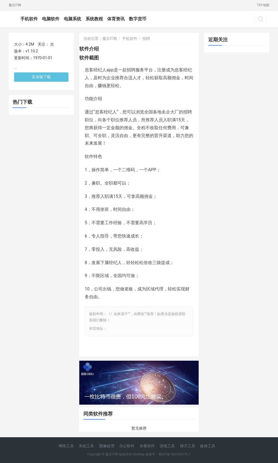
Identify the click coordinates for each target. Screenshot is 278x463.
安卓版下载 (41, 77)
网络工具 (66, 446)
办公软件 (126, 446)
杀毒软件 (147, 446)
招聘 (146, 38)
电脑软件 (50, 18)
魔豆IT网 (15, 5)
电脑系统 (72, 18)
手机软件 (29, 18)
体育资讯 (116, 18)
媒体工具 (207, 446)
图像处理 (106, 446)
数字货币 (137, 18)
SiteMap (139, 454)
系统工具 (86, 446)
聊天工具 (187, 446)
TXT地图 (263, 5)
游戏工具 (167, 446)
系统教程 (94, 18)
